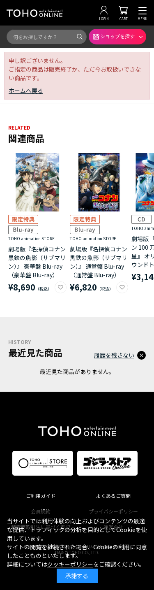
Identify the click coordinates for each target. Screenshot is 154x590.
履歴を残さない (114, 355)
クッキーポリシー (70, 564)
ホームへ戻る (26, 90)
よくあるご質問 (113, 495)
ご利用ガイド (40, 495)
